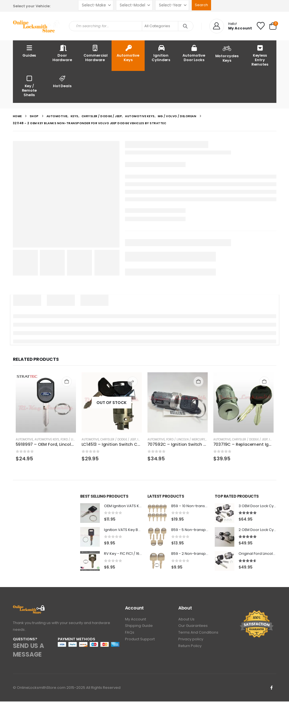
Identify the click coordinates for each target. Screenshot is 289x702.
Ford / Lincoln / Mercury (185, 439)
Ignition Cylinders (161, 53)
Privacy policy (190, 641)
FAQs (129, 634)
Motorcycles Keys (227, 53)
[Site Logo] (37, 26)
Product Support (140, 641)
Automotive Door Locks (193, 53)
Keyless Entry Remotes (259, 55)
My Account (135, 620)
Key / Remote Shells (29, 86)
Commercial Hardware (96, 53)
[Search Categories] (160, 26)
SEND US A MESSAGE (28, 650)
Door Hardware (62, 53)
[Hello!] (230, 26)
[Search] (185, 26)
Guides (29, 51)
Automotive (24, 439)
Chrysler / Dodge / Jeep (118, 439)
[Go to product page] (46, 402)
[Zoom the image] (29, 608)
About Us (186, 620)
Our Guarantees (193, 627)
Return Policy (190, 648)
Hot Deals (62, 81)
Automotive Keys (128, 53)
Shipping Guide (139, 627)
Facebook (271, 688)
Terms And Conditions (198, 634)
